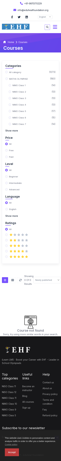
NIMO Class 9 (9, 409)
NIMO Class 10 (9, 403)
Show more (11, 130)
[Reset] (20, 280)
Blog (24, 396)
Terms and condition (48, 401)
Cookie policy (11, 444)
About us (47, 388)
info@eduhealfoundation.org (30, 10)
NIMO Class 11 (9, 398)
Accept (12, 452)
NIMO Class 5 (9, 415)
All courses (28, 401)
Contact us (48, 382)
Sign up (26, 407)
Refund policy (50, 415)
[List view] (5, 280)
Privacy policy (50, 394)
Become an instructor (28, 388)
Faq (45, 409)
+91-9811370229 (30, 3)
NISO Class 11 (9, 386)
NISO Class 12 (9, 392)
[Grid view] (12, 280)
